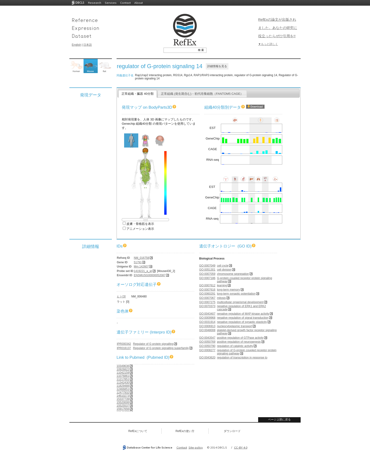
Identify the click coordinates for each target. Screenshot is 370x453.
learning (222, 285)
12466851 (123, 389)
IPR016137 (124, 348)
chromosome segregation (233, 274)
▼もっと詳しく (268, 44)
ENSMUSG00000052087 (149, 275)
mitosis (221, 298)
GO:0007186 (207, 278)
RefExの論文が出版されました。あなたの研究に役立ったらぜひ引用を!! (277, 27)
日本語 (87, 44)
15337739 (123, 399)
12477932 (123, 392)
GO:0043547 (207, 337)
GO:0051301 (207, 269)
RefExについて (137, 431)
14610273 (123, 395)
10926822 (123, 369)
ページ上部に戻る (279, 419)
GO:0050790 (207, 346)
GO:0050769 (207, 341)
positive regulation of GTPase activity (240, 337)
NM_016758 (141, 257)
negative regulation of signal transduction (242, 317)
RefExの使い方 (185, 431)
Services (111, 2)
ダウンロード (232, 431)
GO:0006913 (207, 326)
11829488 (123, 385)
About (138, 2)
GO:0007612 (207, 285)
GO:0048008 (207, 330)
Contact (125, 2)
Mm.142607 (141, 266)
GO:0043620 (207, 357)
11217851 (123, 379)
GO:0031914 (207, 322)
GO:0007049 (207, 265)
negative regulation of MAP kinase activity (243, 313)
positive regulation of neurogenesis (239, 341)
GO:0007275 (207, 302)
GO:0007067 (207, 298)
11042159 (123, 372)
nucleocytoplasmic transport (234, 326)
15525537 (123, 405)
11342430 (123, 382)
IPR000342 (124, 344)
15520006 (123, 402)
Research (94, 2)
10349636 (123, 366)
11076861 (123, 376)
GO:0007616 (207, 289)
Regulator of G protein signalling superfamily (161, 348)
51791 (138, 262)
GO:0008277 (207, 350)
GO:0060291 (207, 293)
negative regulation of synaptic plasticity (242, 322)
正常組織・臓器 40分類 (137, 93)
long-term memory (228, 289)
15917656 (123, 409)
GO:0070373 (207, 306)
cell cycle (222, 265)
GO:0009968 (207, 317)
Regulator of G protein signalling (153, 344)
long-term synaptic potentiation (236, 293)
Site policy (196, 447)
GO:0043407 (207, 313)
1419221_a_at (143, 271)
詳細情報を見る (217, 66)
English (76, 44)
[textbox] (180, 50)
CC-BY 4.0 (240, 447)
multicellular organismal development (240, 302)
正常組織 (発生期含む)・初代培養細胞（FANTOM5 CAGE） (202, 93)
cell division (224, 269)
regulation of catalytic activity (235, 346)
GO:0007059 (207, 274)
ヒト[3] (121, 296)
